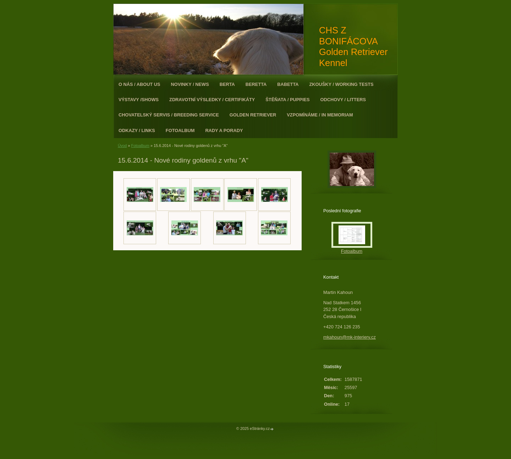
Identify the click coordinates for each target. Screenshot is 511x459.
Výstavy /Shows (139, 99)
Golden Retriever (253, 115)
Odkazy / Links (137, 130)
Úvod (122, 145)
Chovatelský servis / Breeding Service (169, 115)
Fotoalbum (180, 130)
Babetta (287, 84)
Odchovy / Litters (343, 99)
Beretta (256, 84)
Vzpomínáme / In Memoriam (320, 115)
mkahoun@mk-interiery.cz (349, 337)
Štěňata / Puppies (287, 99)
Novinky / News (190, 84)
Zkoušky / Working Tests (341, 84)
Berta (227, 84)
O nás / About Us (139, 84)
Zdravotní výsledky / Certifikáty (212, 99)
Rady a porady (224, 130)
